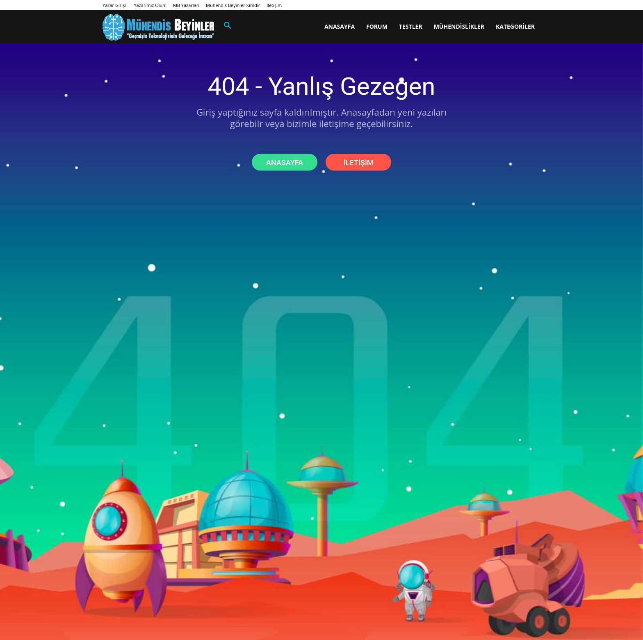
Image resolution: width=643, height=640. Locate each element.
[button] (227, 26)
